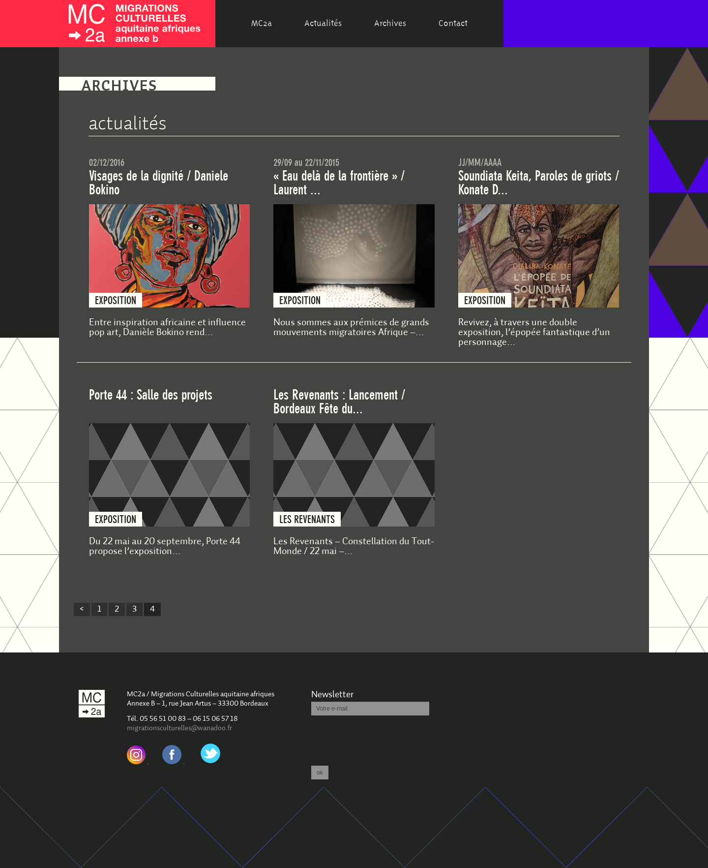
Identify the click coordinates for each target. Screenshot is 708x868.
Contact (453, 24)
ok (320, 772)
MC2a (261, 24)
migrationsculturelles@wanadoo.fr (179, 728)
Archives (390, 24)
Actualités (323, 24)
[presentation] (386, 740)
